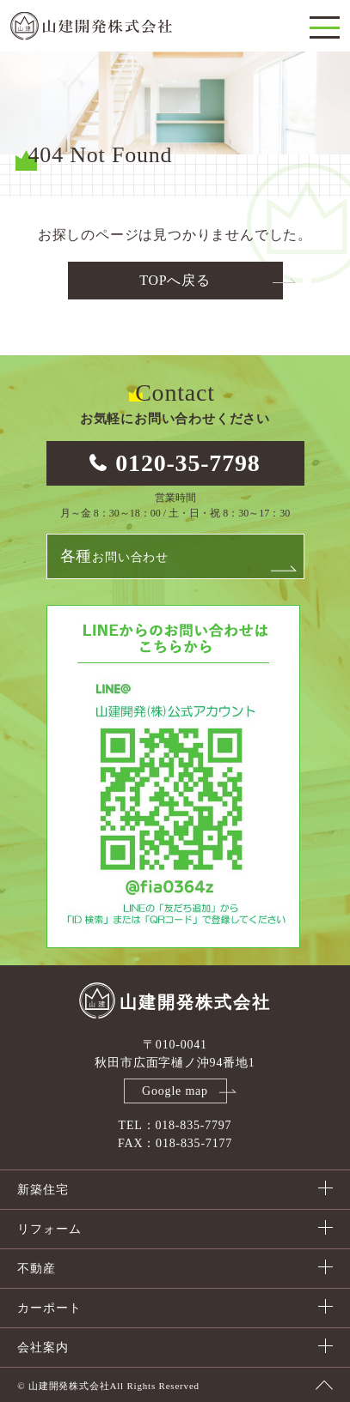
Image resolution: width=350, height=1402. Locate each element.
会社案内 (42, 1347)
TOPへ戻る (175, 280)
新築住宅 (42, 1189)
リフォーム (49, 1229)
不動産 (36, 1268)
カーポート (49, 1308)
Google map (175, 1091)
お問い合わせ (114, 556)
